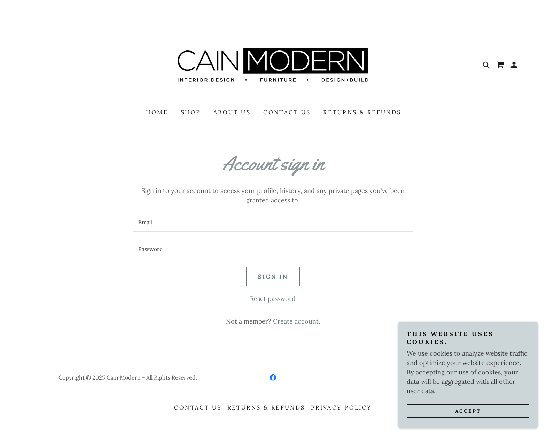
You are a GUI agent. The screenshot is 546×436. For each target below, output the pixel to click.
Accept (468, 411)
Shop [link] (191, 112)
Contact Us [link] (287, 112)
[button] (514, 65)
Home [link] (157, 112)
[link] (273, 64)
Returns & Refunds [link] (362, 112)
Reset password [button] (273, 299)
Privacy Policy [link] (341, 407)
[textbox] (273, 222)
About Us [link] (232, 112)
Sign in (273, 276)
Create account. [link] (296, 321)
